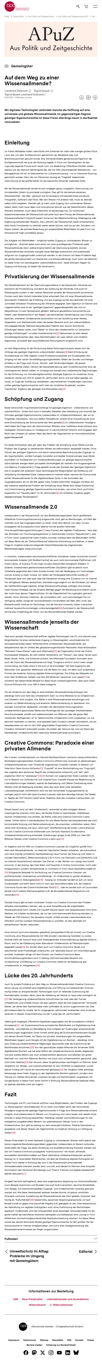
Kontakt (79, 1340)
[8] (87, 574)
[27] (24, 1173)
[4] (64, 388)
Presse (90, 1340)
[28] (32, 1199)
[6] (57, 492)
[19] (23, 946)
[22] (17, 1025)
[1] (45, 314)
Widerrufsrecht (37, 1304)
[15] (6, 870)
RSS (69, 1340)
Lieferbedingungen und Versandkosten (68, 1299)
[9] (60, 608)
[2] (58, 333)
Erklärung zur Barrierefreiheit (60, 1345)
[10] (55, 651)
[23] (32, 1047)
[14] (62, 838)
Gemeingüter (22, 66)
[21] (6, 996)
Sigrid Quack (43, 91)
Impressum (13, 1340)
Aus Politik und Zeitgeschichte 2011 (73, 16)
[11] (85, 676)
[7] (43, 530)
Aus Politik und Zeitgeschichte (41, 16)
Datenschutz (29, 1340)
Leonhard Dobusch (18, 91)
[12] (41, 768)
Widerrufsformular (61, 1304)
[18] (17, 894)
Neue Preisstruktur (32, 1299)
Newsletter (57, 1340)
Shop (7, 16)
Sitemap (44, 1340)
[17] (57, 887)
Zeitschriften (18, 16)
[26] (14, 1132)
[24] (27, 1062)
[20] (38, 965)
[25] (61, 1069)
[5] (63, 422)
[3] (66, 351)
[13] (40, 775)
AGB (15, 1299)
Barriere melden (34, 1345)
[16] (41, 879)
